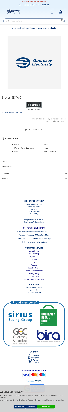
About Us (34, 290)
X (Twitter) (35, 360)
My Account (34, 256)
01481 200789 (38, 219)
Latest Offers (34, 251)
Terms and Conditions (34, 271)
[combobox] (34, 20)
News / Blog (34, 254)
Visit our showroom (34, 287)
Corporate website (34, 292)
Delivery (34, 262)
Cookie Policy (34, 276)
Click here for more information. (34, 242)
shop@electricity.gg (36, 222)
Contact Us (34, 259)
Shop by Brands (34, 268)
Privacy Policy (34, 273)
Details (4, 162)
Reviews (5, 179)
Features (5, 174)
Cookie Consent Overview (34, 279)
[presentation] (34, 161)
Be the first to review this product (12, 112)
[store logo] (13, 12)
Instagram (35, 357)
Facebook (35, 355)
